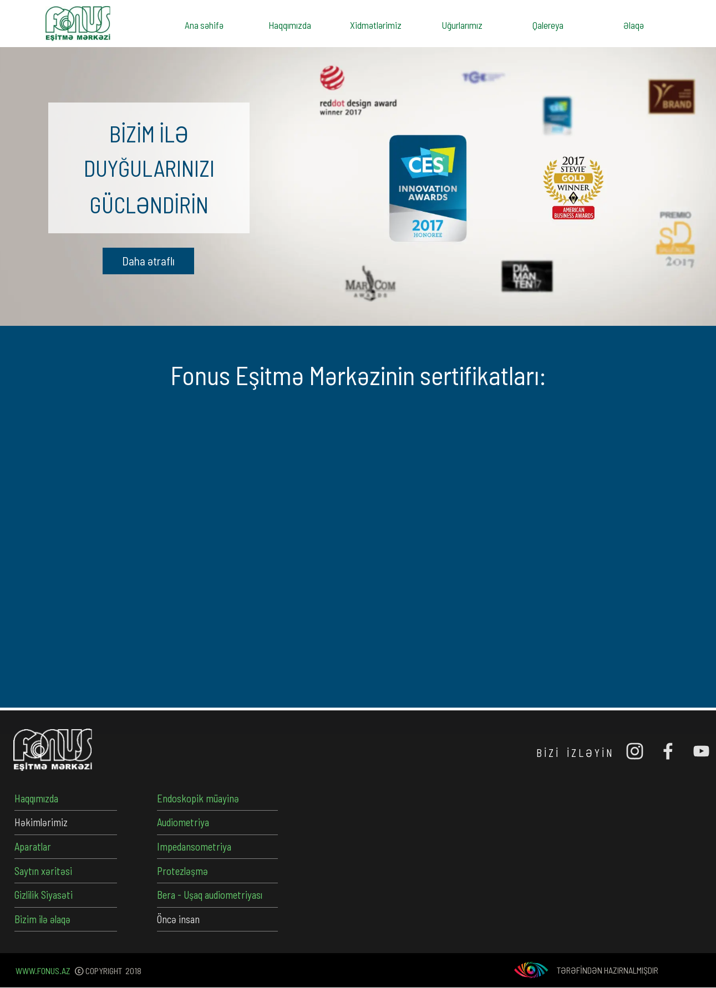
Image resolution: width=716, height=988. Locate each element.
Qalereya (547, 24)
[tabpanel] (148, 168)
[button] (148, 261)
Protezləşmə (182, 870)
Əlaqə (633, 24)
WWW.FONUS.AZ (43, 970)
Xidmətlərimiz (376, 24)
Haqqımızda (289, 24)
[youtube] (701, 751)
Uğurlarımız (462, 24)
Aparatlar (32, 846)
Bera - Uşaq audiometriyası (209, 894)
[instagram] (634, 751)
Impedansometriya (194, 846)
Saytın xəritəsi (43, 870)
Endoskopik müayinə (198, 798)
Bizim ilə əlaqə (42, 919)
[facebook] (668, 751)
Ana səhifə (204, 24)
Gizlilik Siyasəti (43, 894)
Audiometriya (183, 822)
